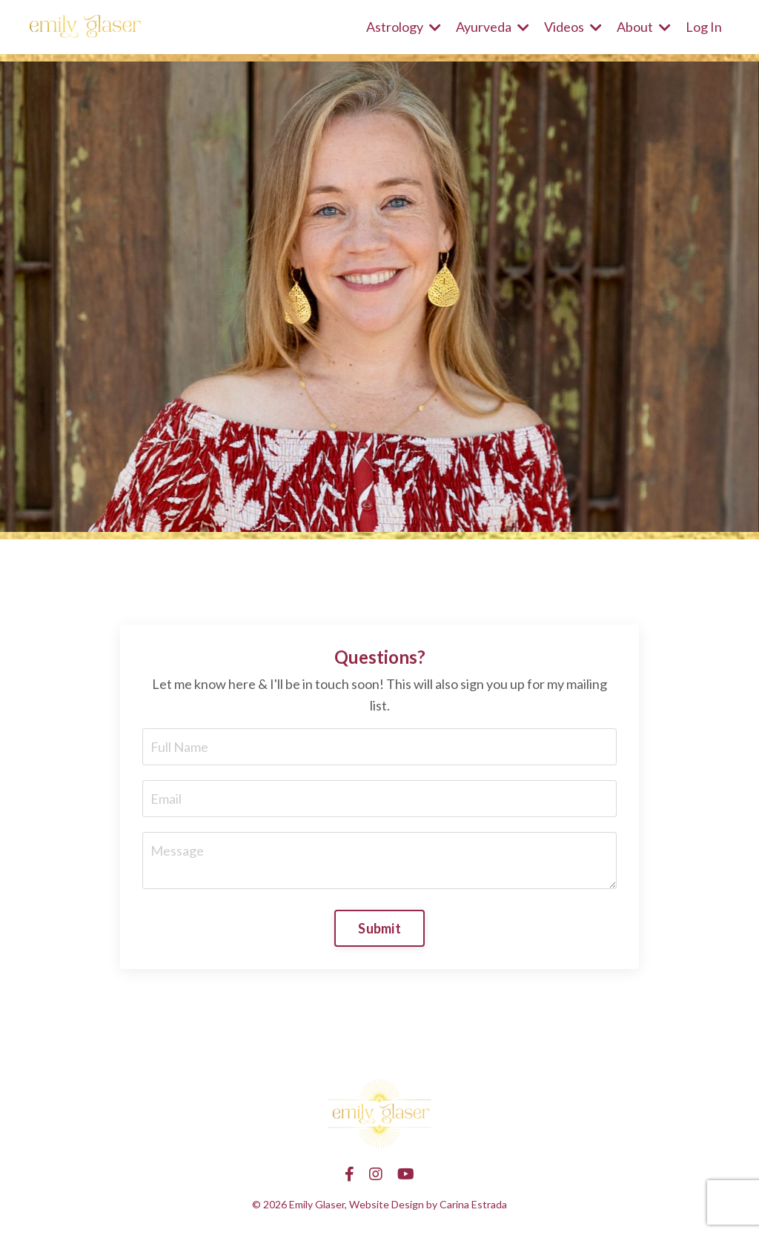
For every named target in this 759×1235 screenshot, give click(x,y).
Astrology (403, 27)
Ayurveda (492, 27)
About (644, 27)
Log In (704, 27)
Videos (573, 27)
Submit (379, 928)
